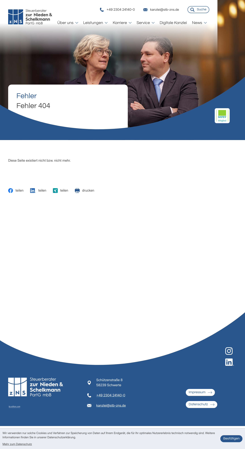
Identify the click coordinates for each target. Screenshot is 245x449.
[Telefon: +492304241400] (110, 397)
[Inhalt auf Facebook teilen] (15, 190)
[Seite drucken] (84, 190)
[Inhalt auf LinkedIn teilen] (38, 190)
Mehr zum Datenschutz (17, 444)
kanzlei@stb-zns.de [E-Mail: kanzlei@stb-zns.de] (111, 407)
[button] (144, 10)
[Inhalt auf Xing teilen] (60, 190)
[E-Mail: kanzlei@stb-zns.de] (188, 10)
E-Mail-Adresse (128, 274)
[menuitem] (95, 23)
